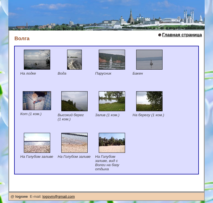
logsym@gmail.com (58, 196)
